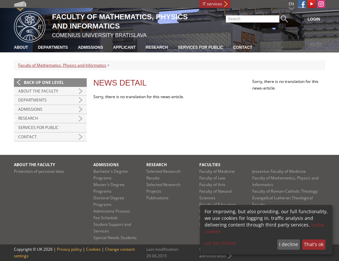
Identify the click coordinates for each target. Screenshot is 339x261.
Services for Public (200, 47)
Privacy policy (69, 249)
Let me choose (220, 243)
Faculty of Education (217, 204)
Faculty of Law (212, 178)
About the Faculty (38, 91)
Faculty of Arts (212, 184)
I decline (288, 244)
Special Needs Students (115, 237)
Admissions (90, 47)
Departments (53, 47)
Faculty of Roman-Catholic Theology (285, 191)
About (21, 47)
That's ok (313, 244)
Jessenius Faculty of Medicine (279, 171)
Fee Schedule (105, 218)
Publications (157, 198)
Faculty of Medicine (217, 171)
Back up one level (44, 82)
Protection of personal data (39, 171)
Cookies (93, 249)
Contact (242, 47)
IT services (212, 4)
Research (157, 47)
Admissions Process (111, 211)
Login (314, 19)
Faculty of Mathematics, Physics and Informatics (62, 65)
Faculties (209, 164)
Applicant (124, 47)
